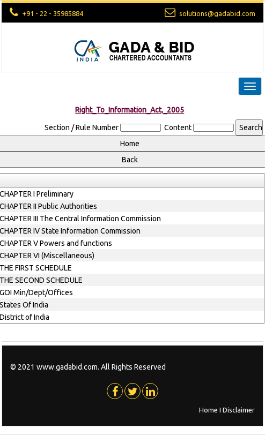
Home (208, 410)
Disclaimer (239, 410)
